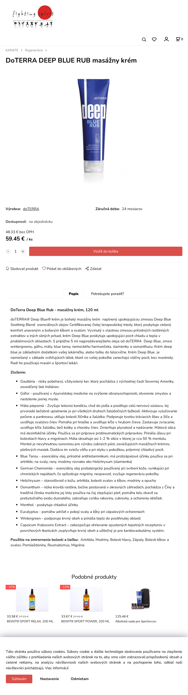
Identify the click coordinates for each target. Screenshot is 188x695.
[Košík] (179, 39)
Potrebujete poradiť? (107, 293)
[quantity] (15, 251)
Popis (73, 293)
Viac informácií (56, 668)
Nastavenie (49, 678)
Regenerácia (34, 50)
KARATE (12, 50)
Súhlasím (19, 678)
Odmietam (80, 678)
